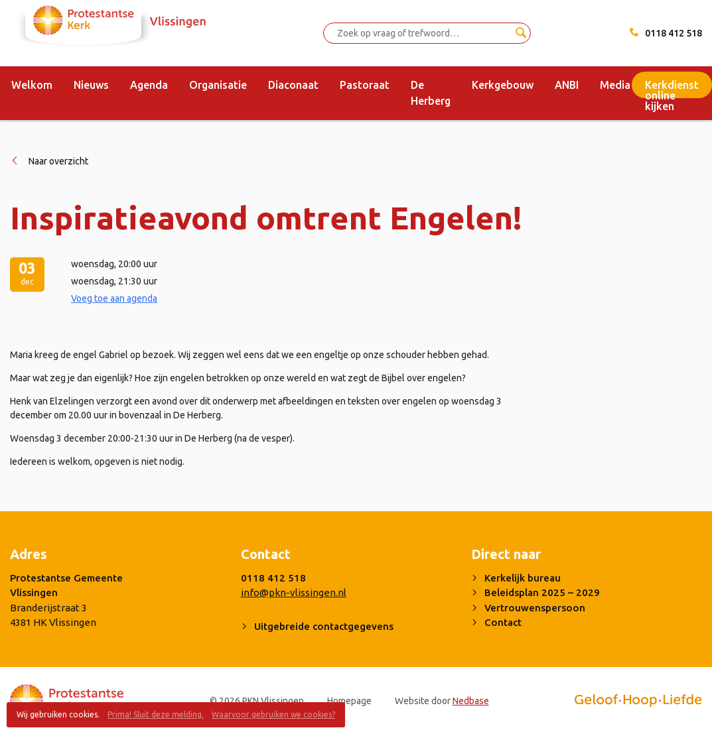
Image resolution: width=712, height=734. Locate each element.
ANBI (567, 85)
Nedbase (471, 701)
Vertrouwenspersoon (534, 607)
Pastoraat (365, 85)
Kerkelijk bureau (522, 577)
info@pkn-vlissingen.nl (293, 592)
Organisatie (218, 85)
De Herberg (431, 93)
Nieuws (91, 85)
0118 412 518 (673, 33)
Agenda (149, 85)
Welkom (31, 85)
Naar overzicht (58, 161)
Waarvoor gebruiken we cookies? (273, 714)
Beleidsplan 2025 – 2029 (542, 592)
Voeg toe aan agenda (114, 298)
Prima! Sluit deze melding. (155, 714)
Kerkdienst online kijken (672, 88)
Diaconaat (293, 85)
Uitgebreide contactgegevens (323, 626)
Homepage (349, 701)
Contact (503, 622)
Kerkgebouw (503, 85)
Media (615, 85)
